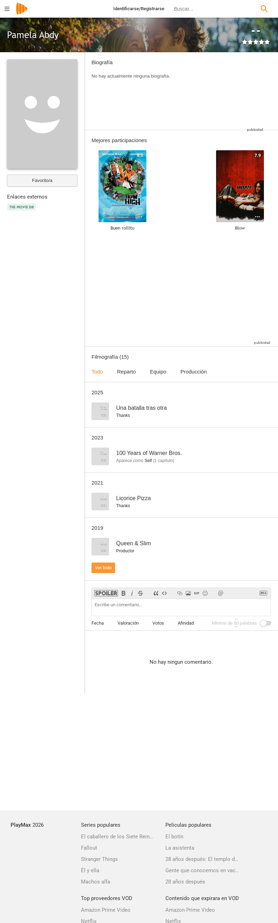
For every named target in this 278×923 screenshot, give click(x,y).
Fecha (97, 623)
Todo (97, 372)
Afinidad (186, 623)
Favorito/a (42, 180)
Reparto (126, 372)
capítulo (163, 460)
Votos (158, 623)
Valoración (128, 623)
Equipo (158, 372)
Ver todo (103, 567)
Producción (194, 372)
